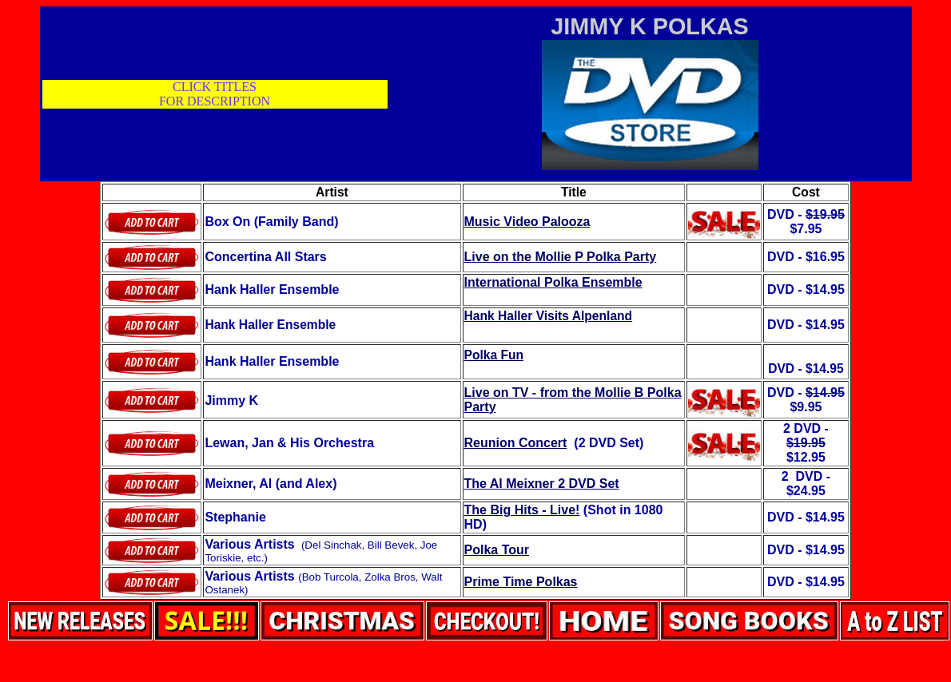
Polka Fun (494, 355)
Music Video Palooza (527, 221)
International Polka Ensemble (553, 282)
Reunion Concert (515, 443)
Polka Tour (497, 550)
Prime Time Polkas (521, 582)
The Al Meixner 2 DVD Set (541, 483)
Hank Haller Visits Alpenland (548, 316)
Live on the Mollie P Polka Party (560, 257)
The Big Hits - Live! (522, 510)
